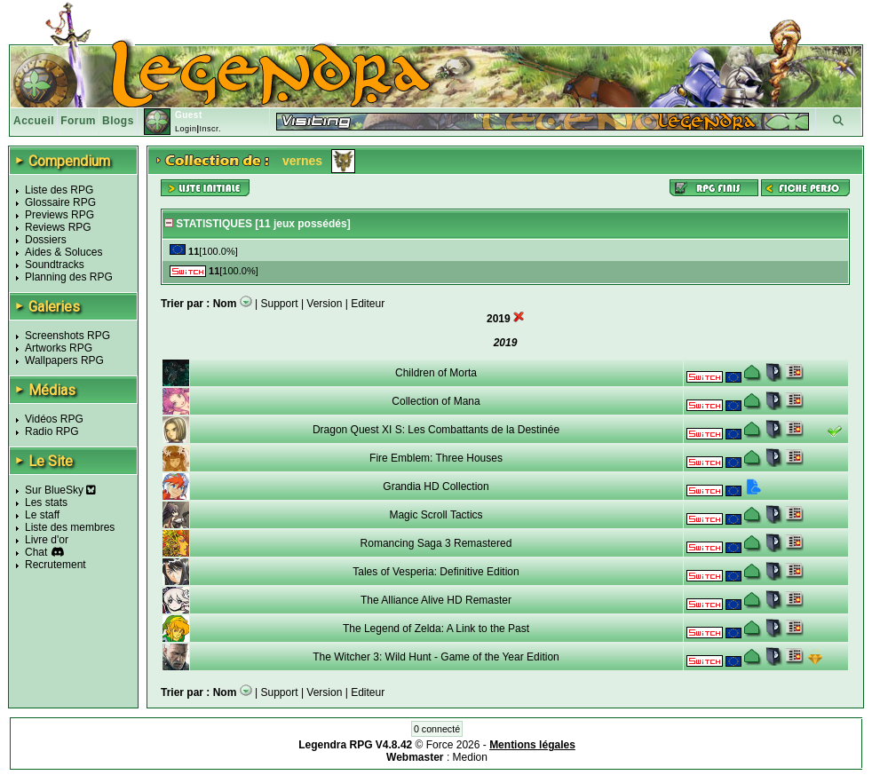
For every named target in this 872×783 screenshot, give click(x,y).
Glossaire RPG (60, 202)
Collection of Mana (436, 401)
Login (186, 128)
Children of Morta (436, 373)
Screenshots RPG (67, 335)
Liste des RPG (59, 190)
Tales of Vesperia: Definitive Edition (436, 572)
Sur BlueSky (60, 490)
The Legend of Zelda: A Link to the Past (436, 628)
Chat (36, 552)
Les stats (46, 502)
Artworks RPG (58, 348)
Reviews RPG (58, 227)
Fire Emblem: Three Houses (436, 458)
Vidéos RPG (54, 419)
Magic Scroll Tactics (435, 515)
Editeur (367, 303)
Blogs (118, 121)
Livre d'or (46, 540)
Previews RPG (59, 215)
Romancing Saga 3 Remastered (436, 543)
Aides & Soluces (63, 252)
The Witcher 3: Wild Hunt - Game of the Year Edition (436, 657)
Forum (78, 121)
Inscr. (210, 128)
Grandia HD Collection (435, 486)
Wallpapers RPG (64, 360)
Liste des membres (70, 527)
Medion (470, 757)
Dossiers (46, 239)
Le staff (42, 515)
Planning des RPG (69, 277)
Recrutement (55, 564)
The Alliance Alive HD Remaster (436, 600)
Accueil (33, 121)
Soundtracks (54, 264)
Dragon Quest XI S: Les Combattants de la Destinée (436, 429)
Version (324, 303)
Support (279, 303)
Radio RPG (52, 431)
